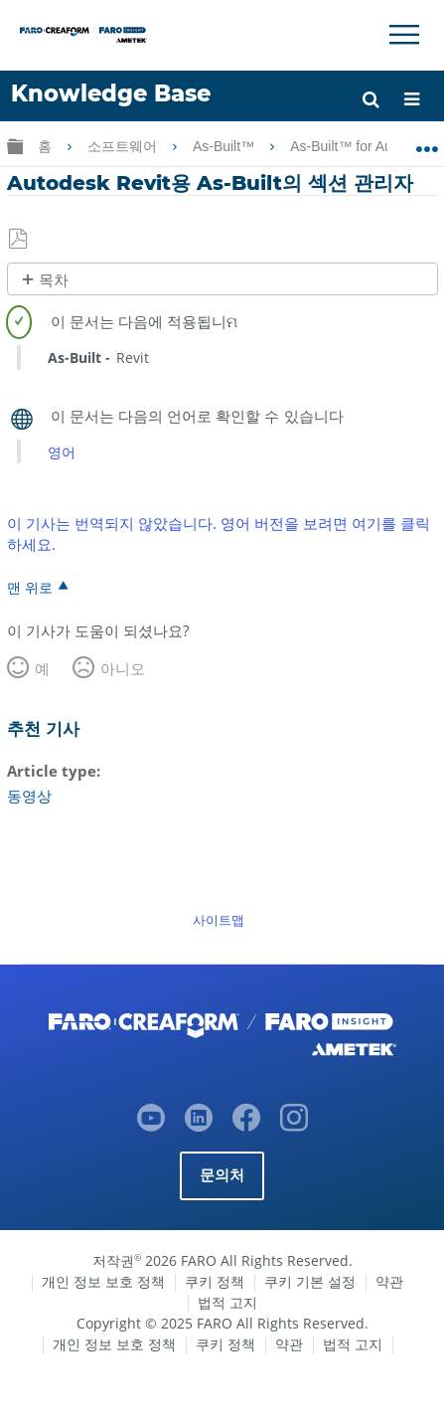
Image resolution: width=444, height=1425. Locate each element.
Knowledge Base (111, 93)
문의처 (222, 1174)
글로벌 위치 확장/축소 (426, 142)
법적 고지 (227, 1302)
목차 (54, 279)
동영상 (29, 795)
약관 (389, 1281)
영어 (61, 452)
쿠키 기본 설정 (310, 1281)
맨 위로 (30, 587)
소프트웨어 (124, 146)
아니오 (122, 668)
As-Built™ (225, 146)
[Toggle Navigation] (404, 35)
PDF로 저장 (19, 240)
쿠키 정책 (214, 1281)
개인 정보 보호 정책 (103, 1281)
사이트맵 (218, 920)
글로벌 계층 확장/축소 (15, 145)
